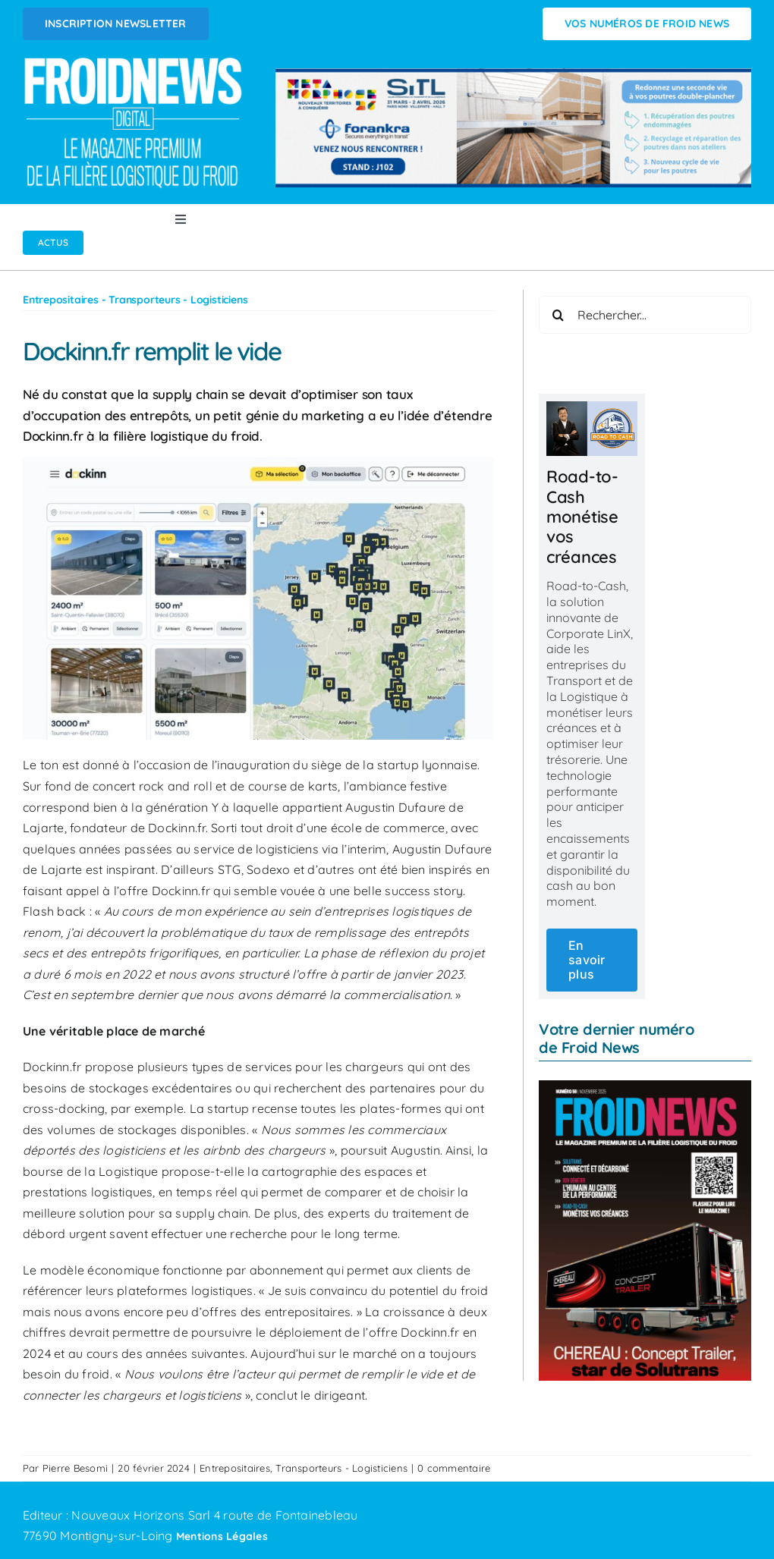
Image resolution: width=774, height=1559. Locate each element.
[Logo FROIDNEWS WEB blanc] (134, 61)
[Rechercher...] (645, 315)
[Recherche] (558, 315)
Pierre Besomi (75, 1468)
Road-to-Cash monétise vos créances (582, 516)
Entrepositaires (235, 1468)
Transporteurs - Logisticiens (341, 1468)
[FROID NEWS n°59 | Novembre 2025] (645, 1086)
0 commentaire (453, 1468)
